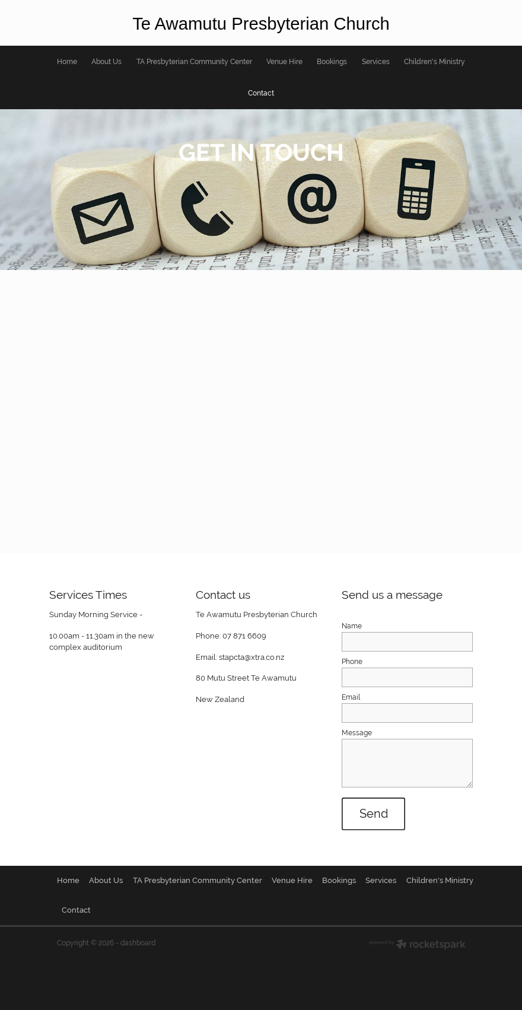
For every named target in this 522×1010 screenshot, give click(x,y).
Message (357, 732)
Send (373, 813)
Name (352, 626)
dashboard (137, 943)
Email (351, 697)
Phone (352, 661)
